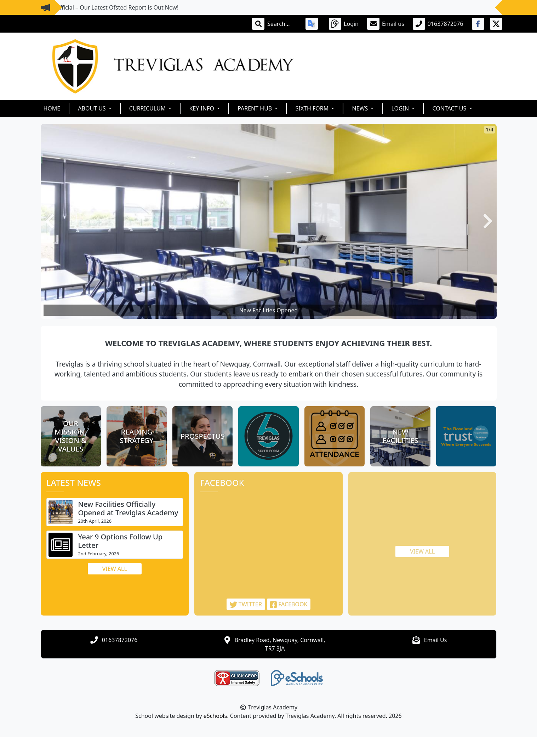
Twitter (246, 604)
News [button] (360, 108)
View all (114, 569)
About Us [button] (92, 108)
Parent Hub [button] (255, 108)
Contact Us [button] (450, 108)
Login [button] (400, 108)
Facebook (288, 604)
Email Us (435, 640)
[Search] (282, 24)
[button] (49, 221)
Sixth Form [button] (312, 108)
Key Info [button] (202, 108)
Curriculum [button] (148, 108)
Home (52, 108)
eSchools (215, 716)
